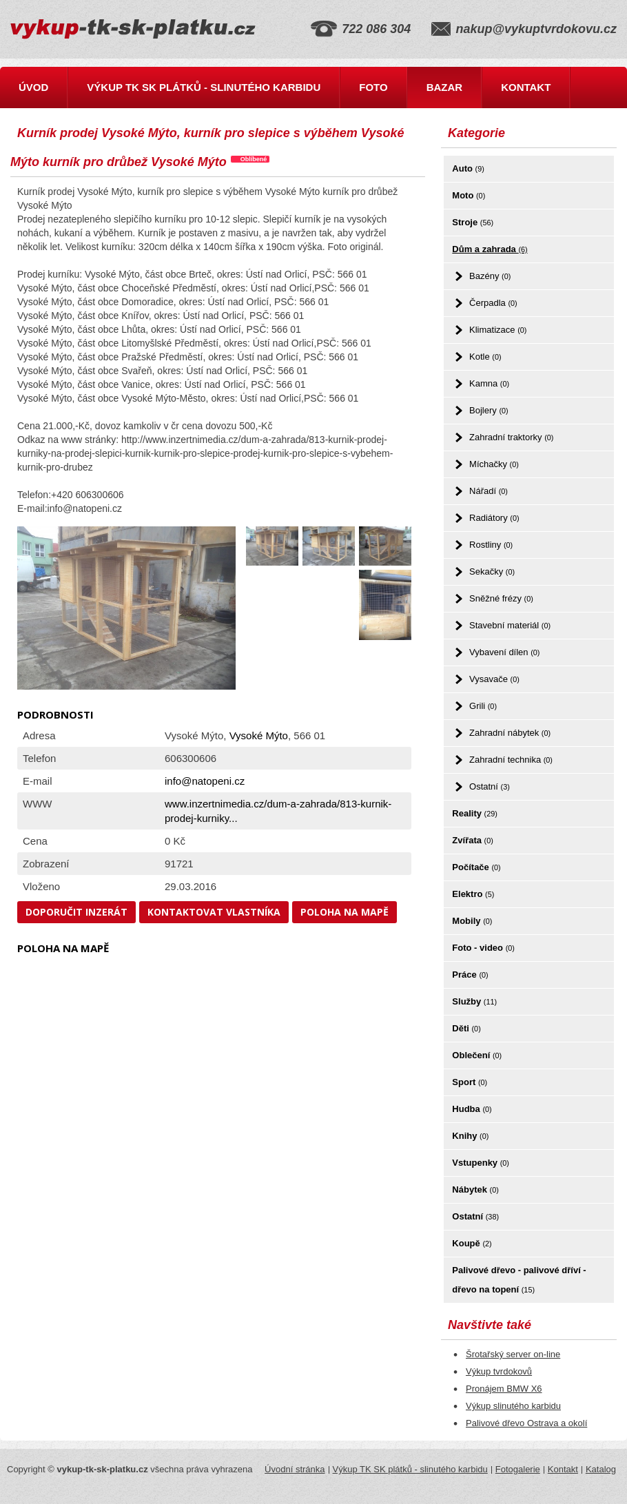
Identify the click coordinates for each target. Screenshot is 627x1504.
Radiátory (494, 518)
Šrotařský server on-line (513, 1354)
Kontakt (526, 87)
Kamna (489, 383)
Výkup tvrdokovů (499, 1371)
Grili (483, 706)
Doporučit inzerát (76, 911)
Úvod (33, 87)
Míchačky (494, 464)
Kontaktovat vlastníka (213, 911)
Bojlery (488, 410)
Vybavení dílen (504, 652)
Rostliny (491, 544)
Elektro (473, 894)
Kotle (485, 356)
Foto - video (483, 947)
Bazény (490, 276)
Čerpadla (493, 303)
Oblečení (477, 1055)
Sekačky (492, 571)
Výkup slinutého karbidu (513, 1406)
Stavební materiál (510, 625)
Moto (468, 195)
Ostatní (489, 786)
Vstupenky (480, 1162)
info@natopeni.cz (205, 781)
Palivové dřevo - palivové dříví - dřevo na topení (519, 1280)
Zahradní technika (511, 759)
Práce (470, 974)
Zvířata (472, 840)
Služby (474, 1001)
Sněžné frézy (501, 598)
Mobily (472, 921)
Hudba (471, 1109)
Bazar (444, 87)
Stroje (472, 222)
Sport (469, 1082)
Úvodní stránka (295, 1469)
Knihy (470, 1136)
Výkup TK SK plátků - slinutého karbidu (203, 87)
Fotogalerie (517, 1469)
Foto (373, 87)
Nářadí (488, 491)
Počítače (476, 867)
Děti (466, 1028)
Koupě (471, 1243)
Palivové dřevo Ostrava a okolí (526, 1423)
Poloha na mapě (344, 911)
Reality (474, 813)
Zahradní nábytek (510, 733)
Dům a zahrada (489, 249)
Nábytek (475, 1189)
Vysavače (494, 679)
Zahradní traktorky (511, 437)
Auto (468, 168)
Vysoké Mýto (258, 735)
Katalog (601, 1469)
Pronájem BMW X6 (504, 1388)
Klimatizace (497, 330)
